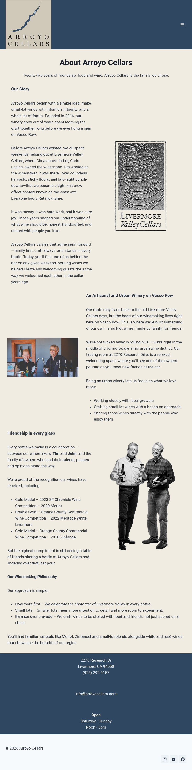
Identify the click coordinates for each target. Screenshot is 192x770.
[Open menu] (182, 24)
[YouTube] (174, 759)
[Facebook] (182, 759)
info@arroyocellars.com (96, 694)
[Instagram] (165, 759)
